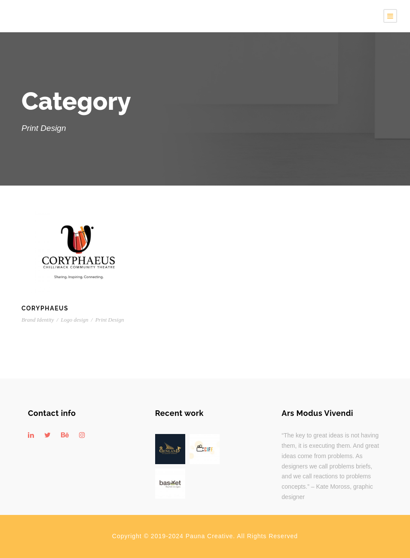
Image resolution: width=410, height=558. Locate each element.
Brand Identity (37, 319)
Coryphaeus (44, 308)
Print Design (109, 319)
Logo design (75, 319)
